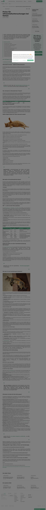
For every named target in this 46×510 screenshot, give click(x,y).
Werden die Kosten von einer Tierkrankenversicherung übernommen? (12, 51)
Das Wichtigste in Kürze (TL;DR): (8, 43)
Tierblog (4, 6)
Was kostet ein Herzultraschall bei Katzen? (9, 49)
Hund (6, 3)
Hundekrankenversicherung (11, 1)
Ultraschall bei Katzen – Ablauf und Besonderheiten (10, 44)
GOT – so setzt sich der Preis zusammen (9, 50)
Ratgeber (25, 1)
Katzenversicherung (12, 6)
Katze (10, 3)
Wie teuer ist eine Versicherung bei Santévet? (9, 52)
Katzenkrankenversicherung (19, 1)
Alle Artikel (3, 3)
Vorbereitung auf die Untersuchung (8, 53)
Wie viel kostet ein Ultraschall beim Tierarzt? (9, 45)
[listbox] (37, 20)
